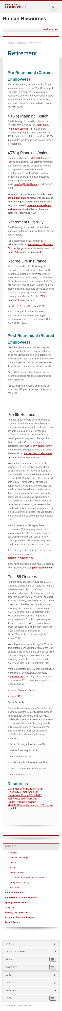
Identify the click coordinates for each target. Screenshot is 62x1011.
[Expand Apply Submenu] (52, 959)
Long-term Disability (19, 882)
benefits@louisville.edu (25, 184)
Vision (13, 867)
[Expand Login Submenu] (52, 998)
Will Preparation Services (22, 798)
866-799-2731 (17, 676)
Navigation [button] (50, 29)
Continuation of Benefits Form (25, 788)
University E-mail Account (23, 792)
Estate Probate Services (22, 801)
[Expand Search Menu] (53, 6)
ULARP (12, 808)
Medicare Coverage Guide (21, 690)
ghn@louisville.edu (42, 567)
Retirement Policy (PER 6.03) (25, 795)
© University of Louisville (17, 1005)
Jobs (31, 975)
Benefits (22, 42)
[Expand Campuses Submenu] (52, 967)
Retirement (15, 887)
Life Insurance (17, 872)
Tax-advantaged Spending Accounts (27, 877)
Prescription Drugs (19, 857)
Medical (14, 852)
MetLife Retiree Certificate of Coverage (30, 805)
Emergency (31, 990)
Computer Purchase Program (20, 917)
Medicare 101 (15, 696)
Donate (31, 983)
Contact (31, 944)
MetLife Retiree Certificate (25, 306)
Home (11, 42)
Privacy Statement (31, 951)
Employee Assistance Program (21, 897)
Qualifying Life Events (16, 902)
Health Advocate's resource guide (25, 252)
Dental (13, 862)
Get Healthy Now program (38, 446)
